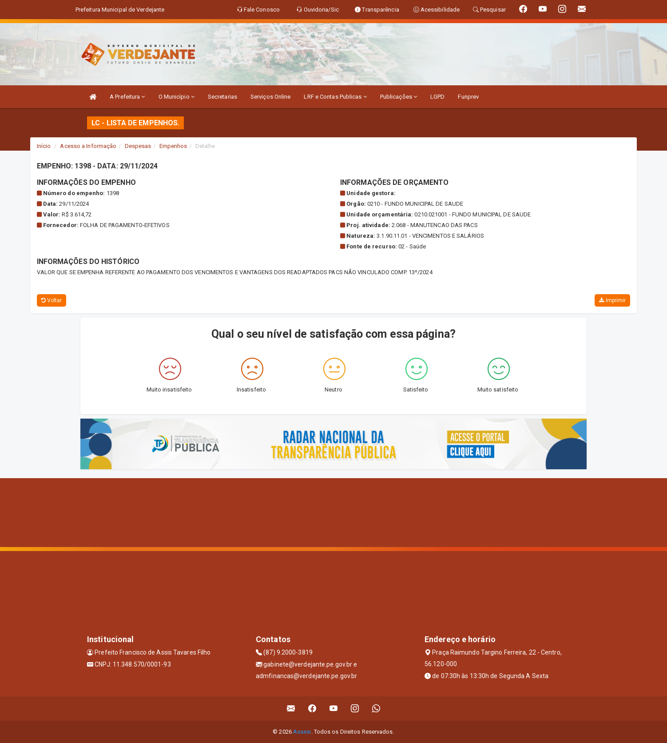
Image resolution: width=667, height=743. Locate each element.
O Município (177, 96)
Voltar (51, 300)
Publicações (398, 96)
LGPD (437, 96)
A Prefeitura (127, 96)
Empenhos (173, 146)
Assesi (302, 731)
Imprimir (612, 300)
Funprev (468, 96)
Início (44, 146)
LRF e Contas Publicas (335, 96)
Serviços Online (270, 96)
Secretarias (222, 96)
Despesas (138, 146)
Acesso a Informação (88, 146)
